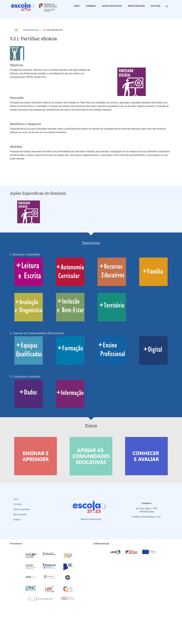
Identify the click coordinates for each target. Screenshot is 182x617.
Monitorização (136, 6)
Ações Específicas (112, 6)
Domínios (91, 6)
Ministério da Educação (91, 519)
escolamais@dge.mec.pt (149, 517)
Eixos (77, 6)
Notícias (155, 6)
